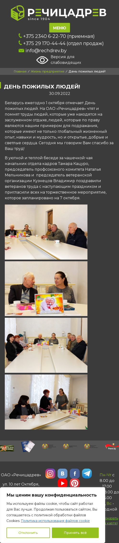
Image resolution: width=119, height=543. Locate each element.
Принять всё (75, 533)
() (106, 520)
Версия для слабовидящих (58, 60)
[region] (52, 515)
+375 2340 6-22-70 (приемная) (57, 36)
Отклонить (28, 533)
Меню (59, 28)
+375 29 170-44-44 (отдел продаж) (61, 43)
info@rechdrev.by (43, 50)
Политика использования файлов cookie (55, 521)
